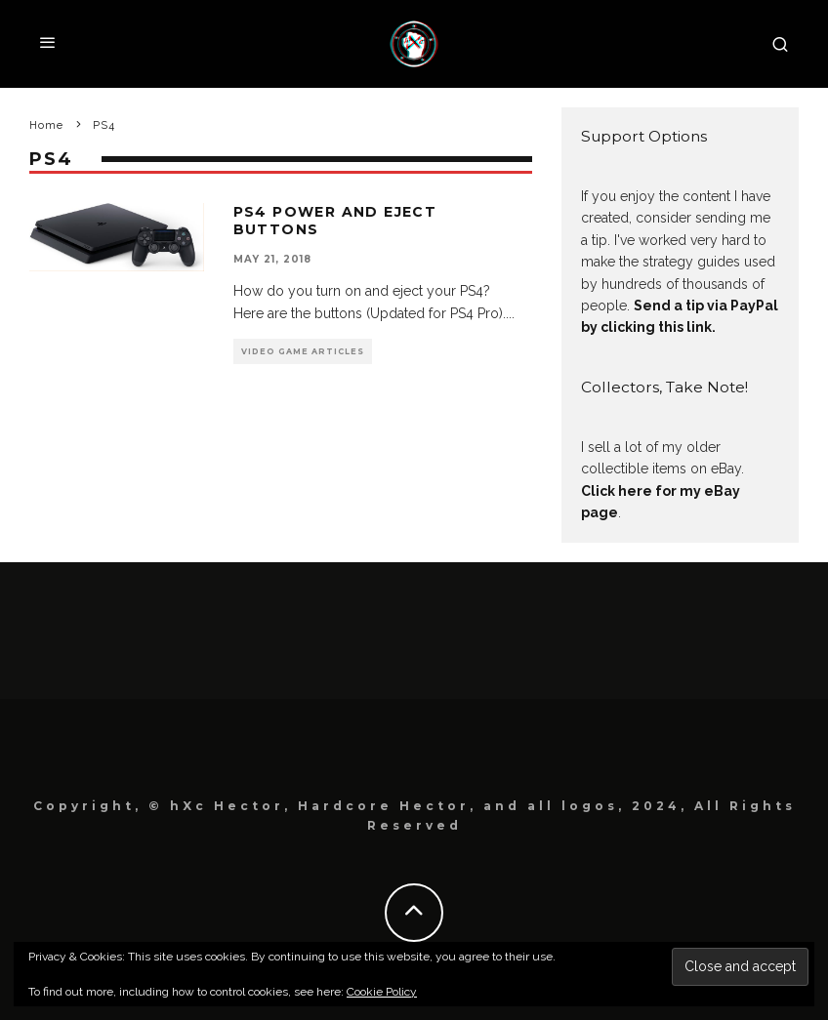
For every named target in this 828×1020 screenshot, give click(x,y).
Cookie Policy (382, 992)
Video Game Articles (302, 351)
